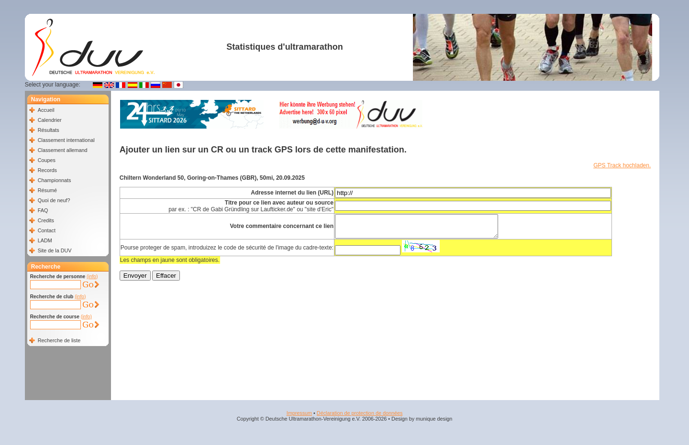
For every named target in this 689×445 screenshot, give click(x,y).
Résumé (47, 190)
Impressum (299, 413)
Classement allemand (63, 150)
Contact (47, 230)
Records (47, 170)
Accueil (46, 110)
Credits (46, 220)
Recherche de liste (59, 340)
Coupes (47, 160)
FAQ (43, 210)
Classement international (66, 140)
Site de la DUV (55, 250)
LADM (45, 240)
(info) (92, 276)
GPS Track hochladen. (622, 165)
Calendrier (50, 120)
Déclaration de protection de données (359, 413)
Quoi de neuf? (54, 200)
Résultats (48, 130)
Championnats (54, 180)
